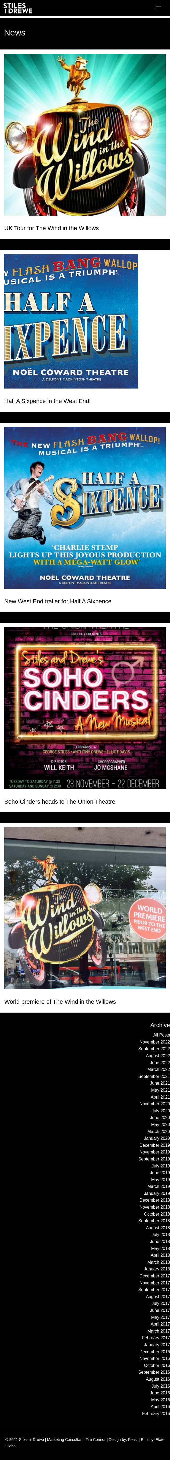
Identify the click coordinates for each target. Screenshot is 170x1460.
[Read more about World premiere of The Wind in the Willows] (85, 908)
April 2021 (160, 1097)
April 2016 (160, 1406)
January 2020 (157, 1138)
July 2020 (161, 1111)
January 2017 (157, 1345)
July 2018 (161, 1234)
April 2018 (160, 1255)
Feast (133, 1439)
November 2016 (154, 1358)
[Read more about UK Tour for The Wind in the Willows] (85, 135)
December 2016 (154, 1351)
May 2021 (160, 1090)
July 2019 (161, 1166)
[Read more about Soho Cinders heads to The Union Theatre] (85, 708)
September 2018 (154, 1221)
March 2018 (158, 1262)
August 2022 (158, 1055)
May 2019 (160, 1179)
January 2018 (157, 1269)
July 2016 (161, 1386)
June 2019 (160, 1172)
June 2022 (160, 1062)
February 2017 (156, 1338)
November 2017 (154, 1283)
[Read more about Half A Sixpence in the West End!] (85, 321)
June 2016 (160, 1393)
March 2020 (158, 1131)
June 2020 (160, 1117)
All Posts (161, 1035)
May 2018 (160, 1248)
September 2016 (154, 1372)
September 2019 (154, 1159)
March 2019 (158, 1186)
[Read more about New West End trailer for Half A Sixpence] (85, 508)
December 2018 (154, 1200)
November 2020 (154, 1104)
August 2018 (158, 1228)
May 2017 (160, 1317)
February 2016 (156, 1413)
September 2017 (154, 1289)
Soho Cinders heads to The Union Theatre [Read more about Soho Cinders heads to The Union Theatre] (59, 801)
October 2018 (157, 1214)
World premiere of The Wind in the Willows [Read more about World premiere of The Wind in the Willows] (60, 1001)
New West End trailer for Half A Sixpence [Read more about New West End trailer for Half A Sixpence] (58, 601)
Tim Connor (96, 1439)
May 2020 (160, 1124)
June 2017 (160, 1310)
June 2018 (160, 1241)
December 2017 (154, 1276)
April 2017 (160, 1324)
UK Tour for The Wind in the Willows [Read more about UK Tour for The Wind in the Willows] (51, 228)
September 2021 (154, 1076)
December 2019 (154, 1145)
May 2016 (160, 1400)
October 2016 (157, 1365)
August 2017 (158, 1296)
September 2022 (154, 1048)
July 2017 (161, 1303)
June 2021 (160, 1083)
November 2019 (154, 1152)
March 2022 (158, 1069)
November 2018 (154, 1207)
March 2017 (158, 1331)
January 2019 (157, 1193)
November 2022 (154, 1042)
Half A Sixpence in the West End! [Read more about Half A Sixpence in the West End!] (47, 401)
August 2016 (158, 1379)
